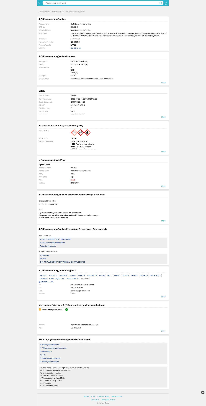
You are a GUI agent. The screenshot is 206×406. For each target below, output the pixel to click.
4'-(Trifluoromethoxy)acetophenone (53, 348)
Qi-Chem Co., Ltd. (46, 282)
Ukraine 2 (43, 278)
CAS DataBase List (57, 12)
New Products (116, 396)
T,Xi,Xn (73, 96)
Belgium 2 (43, 275)
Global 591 (85, 278)
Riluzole (43, 259)
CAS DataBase (103, 396)
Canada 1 (53, 275)
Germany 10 (92, 275)
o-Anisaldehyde (46, 351)
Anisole (43, 355)
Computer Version (108, 400)
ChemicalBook (44, 12)
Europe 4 (72, 275)
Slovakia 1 (144, 275)
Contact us (95, 400)
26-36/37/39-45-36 (78, 102)
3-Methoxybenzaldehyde (49, 362)
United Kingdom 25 (56, 278)
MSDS (86, 396)
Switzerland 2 (155, 275)
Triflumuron (44, 255)
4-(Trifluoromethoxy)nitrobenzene (52, 243)
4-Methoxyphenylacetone (49, 345)
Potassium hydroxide (48, 246)
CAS (93, 396)
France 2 (81, 275)
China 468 (63, 275)
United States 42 (72, 278)
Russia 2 (134, 275)
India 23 (102, 275)
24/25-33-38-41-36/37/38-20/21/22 (84, 99)
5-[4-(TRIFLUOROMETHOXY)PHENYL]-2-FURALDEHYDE (62, 262)
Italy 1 (109, 275)
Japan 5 (117, 275)
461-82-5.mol (76, 48)
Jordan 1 (125, 275)
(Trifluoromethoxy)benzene (50, 358)
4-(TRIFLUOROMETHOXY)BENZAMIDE (55, 239)
